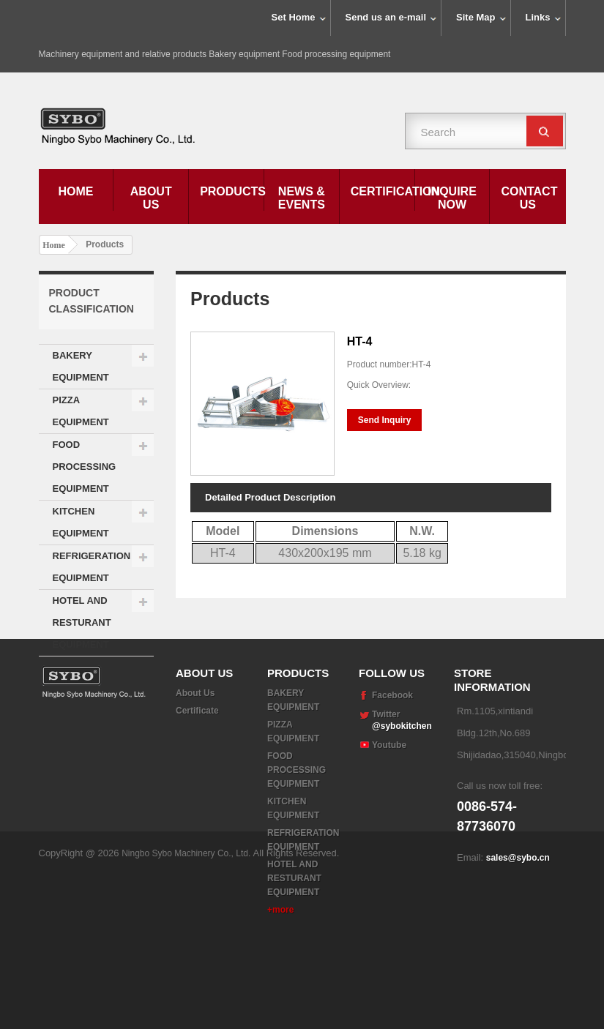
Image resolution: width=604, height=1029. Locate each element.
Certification (382, 191)
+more (280, 971)
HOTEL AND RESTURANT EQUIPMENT (82, 622)
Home (75, 191)
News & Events (301, 198)
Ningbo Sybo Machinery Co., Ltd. (187, 1007)
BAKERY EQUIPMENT (81, 366)
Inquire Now (452, 198)
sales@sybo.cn (518, 919)
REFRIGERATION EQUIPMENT (92, 566)
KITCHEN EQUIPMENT (81, 522)
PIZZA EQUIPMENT (81, 410)
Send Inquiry (384, 420)
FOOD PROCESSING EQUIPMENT (84, 466)
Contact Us (529, 198)
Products (232, 191)
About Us (151, 198)
